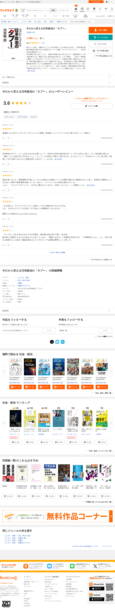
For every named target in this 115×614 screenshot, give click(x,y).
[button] (15, 387)
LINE (25, 594)
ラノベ (55, 16)
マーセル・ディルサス (74, 434)
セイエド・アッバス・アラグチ (62, 434)
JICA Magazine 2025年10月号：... (58, 379)
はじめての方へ (101, 16)
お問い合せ (48, 596)
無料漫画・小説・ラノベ (32, 582)
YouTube (26, 603)
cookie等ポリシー (71, 594)
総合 (5, 16)
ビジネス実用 (75, 16)
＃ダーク (34, 117)
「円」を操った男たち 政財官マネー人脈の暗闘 (105, 489)
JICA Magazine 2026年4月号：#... (15, 379)
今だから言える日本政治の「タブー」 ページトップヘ (92, 546)
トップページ (28, 579)
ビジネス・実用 (23, 278)
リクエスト (48, 598)
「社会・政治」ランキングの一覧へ (100, 451)
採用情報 (69, 584)
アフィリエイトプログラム (53, 601)
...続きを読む (30, 71)
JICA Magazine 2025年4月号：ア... (102, 379)
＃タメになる (22, 117)
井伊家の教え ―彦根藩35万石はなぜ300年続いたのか (64, 489)
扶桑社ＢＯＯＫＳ (24, 286)
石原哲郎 (41, 434)
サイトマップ (70, 596)
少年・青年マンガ (15, 16)
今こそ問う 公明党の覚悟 (77, 487)
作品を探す (48, 582)
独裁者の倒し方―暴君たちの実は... (72, 431)
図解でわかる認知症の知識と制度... (43, 431)
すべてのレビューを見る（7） (102, 260)
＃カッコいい (9, 117)
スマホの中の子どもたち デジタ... (29, 431)
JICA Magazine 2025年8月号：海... (73, 379)
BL (35, 16)
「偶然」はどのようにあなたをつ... (14, 431)
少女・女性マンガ (25, 16)
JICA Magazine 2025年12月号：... (44, 379)
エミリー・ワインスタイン (32, 434)
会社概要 (69, 579)
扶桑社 (20, 283)
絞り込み (23, 10)
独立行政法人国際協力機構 (18, 382)
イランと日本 (57, 429)
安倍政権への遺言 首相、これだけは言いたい (35, 488)
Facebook (27, 606)
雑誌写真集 (85, 16)
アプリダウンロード (50, 584)
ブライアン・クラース (16, 434)
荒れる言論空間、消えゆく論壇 (49, 488)
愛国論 (4, 486)
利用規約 (69, 586)
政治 (28, 280)
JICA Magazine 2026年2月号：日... (30, 379)
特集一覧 (27, 584)
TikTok (26, 601)
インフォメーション (50, 594)
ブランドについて (71, 582)
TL (45, 16)
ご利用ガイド (111, 16)
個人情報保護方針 (71, 589)
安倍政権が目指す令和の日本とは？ (21, 488)
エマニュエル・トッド (88, 434)
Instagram (27, 598)
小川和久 (98, 434)
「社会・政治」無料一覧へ (103, 393)
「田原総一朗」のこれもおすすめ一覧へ (99, 502)
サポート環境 (48, 589)
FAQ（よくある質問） (51, 591)
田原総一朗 (30, 32)
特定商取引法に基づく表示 (74, 591)
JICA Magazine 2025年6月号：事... (87, 379)
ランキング (27, 586)
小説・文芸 (65, 16)
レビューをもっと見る (57, 252)
